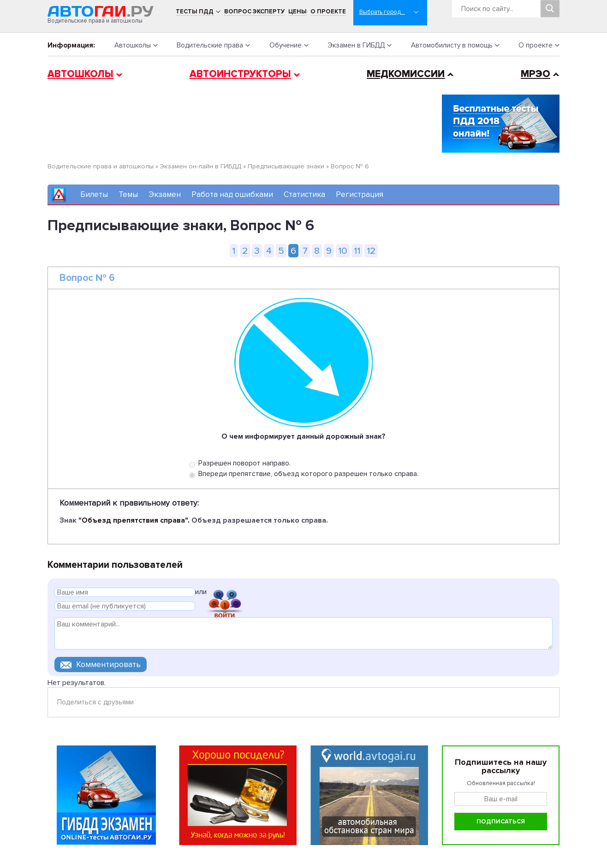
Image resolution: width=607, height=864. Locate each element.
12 (371, 250)
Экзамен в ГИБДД (356, 45)
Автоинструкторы (240, 74)
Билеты (94, 194)
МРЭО (535, 74)
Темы (128, 194)
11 (357, 250)
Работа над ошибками (232, 194)
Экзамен (165, 194)
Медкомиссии (406, 74)
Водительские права (210, 45)
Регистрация (359, 194)
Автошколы (132, 45)
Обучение (285, 45)
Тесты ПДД (195, 11)
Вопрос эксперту (254, 11)
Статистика (304, 194)
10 (342, 250)
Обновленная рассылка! (501, 783)
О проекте (328, 11)
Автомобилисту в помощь (452, 45)
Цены (297, 11)
